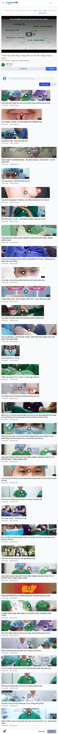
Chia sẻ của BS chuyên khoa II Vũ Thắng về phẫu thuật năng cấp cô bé (26, 668)
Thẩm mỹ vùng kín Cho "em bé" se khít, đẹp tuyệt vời (20, 377)
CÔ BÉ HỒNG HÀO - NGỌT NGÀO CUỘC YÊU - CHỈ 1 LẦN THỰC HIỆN (25, 299)
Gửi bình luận (44, 84)
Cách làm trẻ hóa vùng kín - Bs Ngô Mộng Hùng (18, 558)
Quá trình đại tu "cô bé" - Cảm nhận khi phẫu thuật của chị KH (23, 219)
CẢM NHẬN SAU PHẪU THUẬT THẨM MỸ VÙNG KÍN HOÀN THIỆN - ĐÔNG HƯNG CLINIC (27, 239)
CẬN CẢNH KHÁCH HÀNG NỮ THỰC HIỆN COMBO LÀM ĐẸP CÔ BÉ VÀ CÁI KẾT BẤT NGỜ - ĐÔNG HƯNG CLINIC (27, 458)
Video (42, 11)
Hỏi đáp (52, 11)
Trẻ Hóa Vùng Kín (9, 10)
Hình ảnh (32, 11)
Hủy (54, 84)
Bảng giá (19, 10)
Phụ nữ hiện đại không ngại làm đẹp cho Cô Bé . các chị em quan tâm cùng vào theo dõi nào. (27, 538)
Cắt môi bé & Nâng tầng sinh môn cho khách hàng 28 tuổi (21, 499)
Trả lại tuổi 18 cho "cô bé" (10, 358)
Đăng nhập (41, 731)
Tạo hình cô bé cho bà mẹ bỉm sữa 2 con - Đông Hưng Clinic (22, 703)
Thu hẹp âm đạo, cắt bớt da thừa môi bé (15, 181)
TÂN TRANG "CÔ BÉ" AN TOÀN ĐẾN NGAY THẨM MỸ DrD (21, 122)
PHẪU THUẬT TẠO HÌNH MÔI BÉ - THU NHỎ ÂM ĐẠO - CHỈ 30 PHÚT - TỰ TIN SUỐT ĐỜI (28, 161)
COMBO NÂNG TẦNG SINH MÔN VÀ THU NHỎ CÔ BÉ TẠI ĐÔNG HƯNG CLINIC (26, 614)
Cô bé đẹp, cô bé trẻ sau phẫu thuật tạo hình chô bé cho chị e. (23, 280)
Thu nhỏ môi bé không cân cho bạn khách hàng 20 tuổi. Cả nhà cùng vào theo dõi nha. (29, 479)
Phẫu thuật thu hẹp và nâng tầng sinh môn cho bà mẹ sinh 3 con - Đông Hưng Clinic (28, 722)
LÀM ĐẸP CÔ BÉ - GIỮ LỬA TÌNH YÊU (14, 141)
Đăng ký (51, 731)
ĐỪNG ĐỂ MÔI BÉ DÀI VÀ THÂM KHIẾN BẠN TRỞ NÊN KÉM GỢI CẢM (25, 596)
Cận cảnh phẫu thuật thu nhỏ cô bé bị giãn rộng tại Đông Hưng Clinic (25, 103)
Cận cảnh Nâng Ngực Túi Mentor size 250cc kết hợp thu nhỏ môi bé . (25, 200)
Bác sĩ (24, 10)
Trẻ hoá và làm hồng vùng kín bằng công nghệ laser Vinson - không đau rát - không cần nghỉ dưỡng (28, 260)
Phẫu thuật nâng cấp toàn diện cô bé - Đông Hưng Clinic (21, 650)
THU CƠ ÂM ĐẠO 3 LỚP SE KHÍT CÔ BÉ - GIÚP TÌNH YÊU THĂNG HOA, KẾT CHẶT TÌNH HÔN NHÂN (28, 338)
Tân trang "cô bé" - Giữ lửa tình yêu (14, 518)
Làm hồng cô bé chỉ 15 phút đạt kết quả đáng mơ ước (20, 396)
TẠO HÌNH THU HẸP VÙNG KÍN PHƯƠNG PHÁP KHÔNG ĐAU (22, 318)
